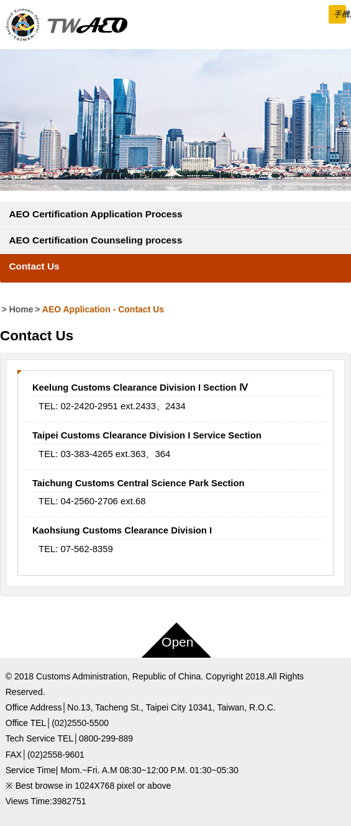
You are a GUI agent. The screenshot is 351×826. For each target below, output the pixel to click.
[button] (337, 14)
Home (21, 309)
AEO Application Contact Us (103, 309)
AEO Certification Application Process (95, 214)
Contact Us (34, 266)
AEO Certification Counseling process (95, 240)
